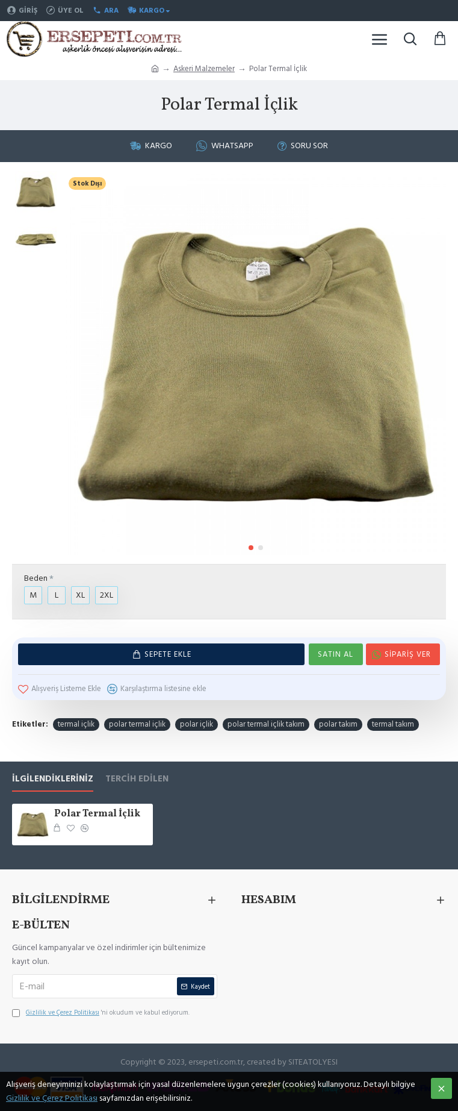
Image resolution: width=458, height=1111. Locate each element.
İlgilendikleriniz (52, 779)
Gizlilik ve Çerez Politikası (51, 1098)
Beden (36, 578)
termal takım (393, 724)
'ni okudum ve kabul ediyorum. (101, 1012)
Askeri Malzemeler (204, 68)
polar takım (338, 724)
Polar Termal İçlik (97, 814)
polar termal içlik (137, 724)
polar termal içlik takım (266, 724)
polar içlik (196, 724)
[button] (251, 547)
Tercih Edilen (137, 779)
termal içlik (76, 724)
